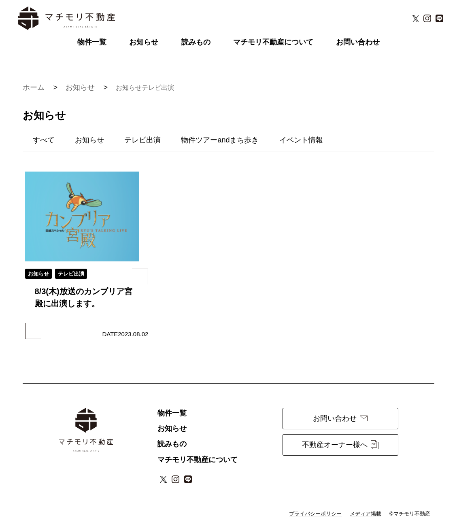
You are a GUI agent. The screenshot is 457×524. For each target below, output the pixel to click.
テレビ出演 (158, 87)
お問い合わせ (358, 42)
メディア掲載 (365, 514)
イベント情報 (301, 140)
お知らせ (143, 42)
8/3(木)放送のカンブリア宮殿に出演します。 (83, 297)
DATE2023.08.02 (125, 334)
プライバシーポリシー (315, 514)
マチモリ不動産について (273, 42)
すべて (44, 140)
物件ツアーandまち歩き (220, 140)
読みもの (195, 42)
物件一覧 (91, 42)
